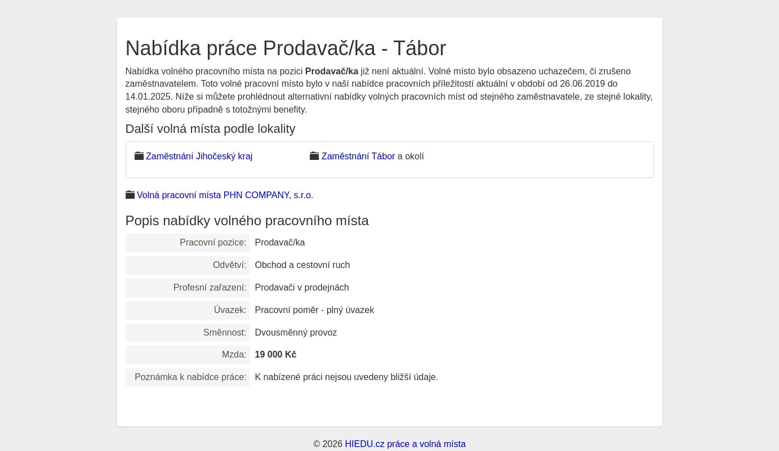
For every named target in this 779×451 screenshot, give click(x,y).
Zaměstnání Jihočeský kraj (199, 156)
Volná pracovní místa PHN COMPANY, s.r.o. (225, 195)
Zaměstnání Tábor (358, 156)
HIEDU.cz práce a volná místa (405, 444)
